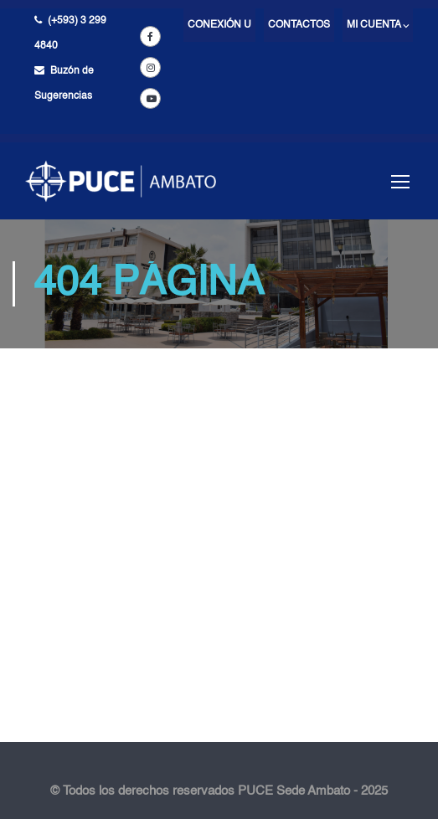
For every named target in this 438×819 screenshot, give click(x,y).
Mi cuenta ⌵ (378, 25)
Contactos (299, 25)
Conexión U (219, 25)
